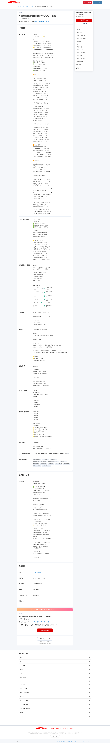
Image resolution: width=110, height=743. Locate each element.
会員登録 (87, 2)
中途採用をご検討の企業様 (60, 741)
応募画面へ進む (45, 630)
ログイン (98, 2)
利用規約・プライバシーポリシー (72, 741)
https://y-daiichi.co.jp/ (38, 601)
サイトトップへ (55, 736)
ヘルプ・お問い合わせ (89, 741)
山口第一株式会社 (37, 572)
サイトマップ (81, 741)
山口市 (31, 6)
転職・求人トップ (20, 6)
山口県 (27, 6)
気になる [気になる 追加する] (85, 23)
